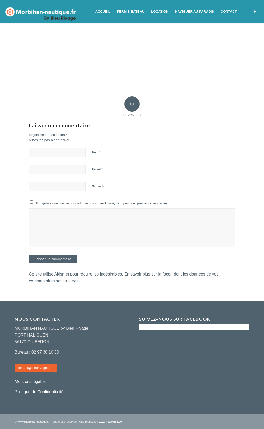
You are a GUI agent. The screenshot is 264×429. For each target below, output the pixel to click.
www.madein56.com (111, 421)
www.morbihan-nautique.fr (34, 421)
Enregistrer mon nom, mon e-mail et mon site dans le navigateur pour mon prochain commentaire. (102, 203)
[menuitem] (103, 11)
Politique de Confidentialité (39, 392)
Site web (98, 186)
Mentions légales (30, 381)
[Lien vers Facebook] (255, 11)
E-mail (97, 169)
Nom (96, 152)
